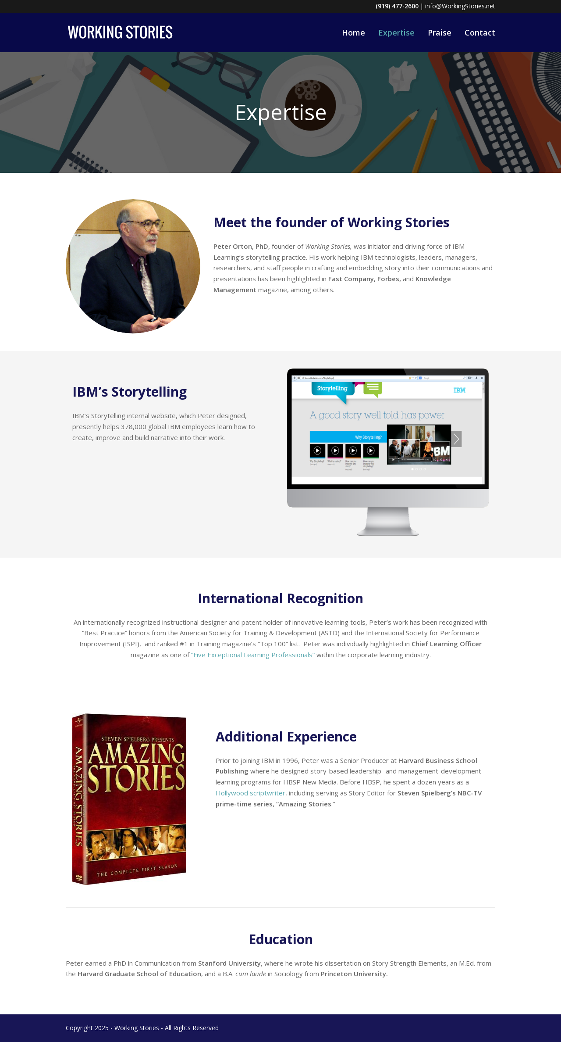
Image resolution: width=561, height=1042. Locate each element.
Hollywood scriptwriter (250, 792)
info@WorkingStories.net (460, 6)
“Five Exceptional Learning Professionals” (253, 654)
